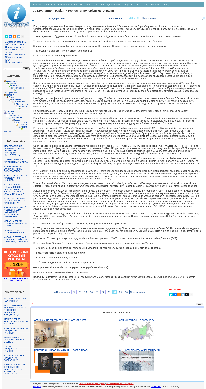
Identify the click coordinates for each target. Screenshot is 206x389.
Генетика (15, 85)
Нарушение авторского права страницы (92, 384)
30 (91, 292)
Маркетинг (16, 99)
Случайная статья (14, 47)
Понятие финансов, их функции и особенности (61, 350)
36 (126, 292)
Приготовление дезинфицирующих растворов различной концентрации (15, 150)
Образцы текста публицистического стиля (15, 223)
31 (97, 292)
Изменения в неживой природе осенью (14, 339)
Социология (14, 115)
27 (74, 292)
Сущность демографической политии (140, 350)
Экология (8, 131)
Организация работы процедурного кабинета (16, 178)
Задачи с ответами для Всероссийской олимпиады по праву (16, 239)
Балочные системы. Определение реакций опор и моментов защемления (15, 369)
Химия (24, 127)
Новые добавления (15, 54)
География (19, 88)
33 (109, 292)
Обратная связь (13, 57)
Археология (11, 81)
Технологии (16, 118)
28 (79, 292)
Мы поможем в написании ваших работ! (16, 279)
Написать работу (14, 62)
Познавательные (89, 4)
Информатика (10, 92)
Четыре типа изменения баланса (15, 231)
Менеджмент (22, 104)
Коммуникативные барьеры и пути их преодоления (14, 200)
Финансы (22, 124)
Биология (13, 83)
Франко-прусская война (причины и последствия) (14, 168)
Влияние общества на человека (15, 300)
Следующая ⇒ (150, 18)
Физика (17, 120)
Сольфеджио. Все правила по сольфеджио (14, 357)
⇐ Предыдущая (113, 18)
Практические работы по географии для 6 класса (16, 321)
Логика (12, 97)
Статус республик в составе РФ (137, 320)
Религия (10, 113)
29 (85, 292)
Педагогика (9, 111)
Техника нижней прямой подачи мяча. (16, 161)
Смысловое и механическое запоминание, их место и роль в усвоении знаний (14, 189)
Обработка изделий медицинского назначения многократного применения (15, 212)
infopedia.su (37, 387)
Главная (36, 4)
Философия (21, 122)
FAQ (7, 60)
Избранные (49, 4)
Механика (22, 106)
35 (120, 292)
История (10, 95)
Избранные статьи (14, 44)
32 (103, 292)
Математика (19, 102)
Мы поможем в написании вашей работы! (119, 384)
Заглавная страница (15, 42)
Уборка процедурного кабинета (12, 348)
